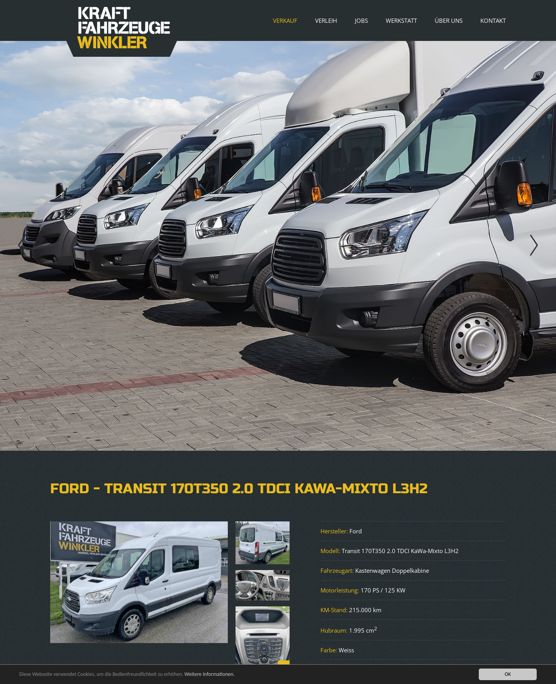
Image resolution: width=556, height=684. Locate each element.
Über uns (449, 20)
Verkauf (285, 20)
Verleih (326, 20)
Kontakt (493, 20)
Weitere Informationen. (210, 674)
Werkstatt (401, 20)
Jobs (361, 20)
